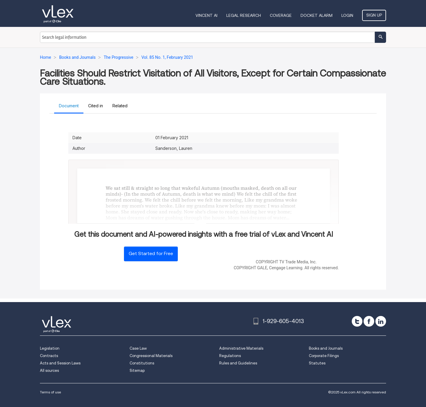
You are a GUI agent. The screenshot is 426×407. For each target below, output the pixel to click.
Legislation (49, 348)
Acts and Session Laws (60, 363)
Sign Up (374, 15)
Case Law (138, 348)
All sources (49, 370)
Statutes (317, 363)
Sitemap (137, 370)
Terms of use (50, 392)
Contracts (49, 356)
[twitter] (357, 321)
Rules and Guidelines (238, 363)
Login (347, 15)
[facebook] (369, 321)
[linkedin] (380, 321)
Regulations (230, 356)
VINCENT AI (206, 15)
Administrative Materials (241, 348)
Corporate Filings (324, 356)
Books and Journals (326, 348)
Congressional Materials (151, 356)
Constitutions (142, 363)
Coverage (281, 15)
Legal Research (243, 15)
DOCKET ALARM (317, 15)
